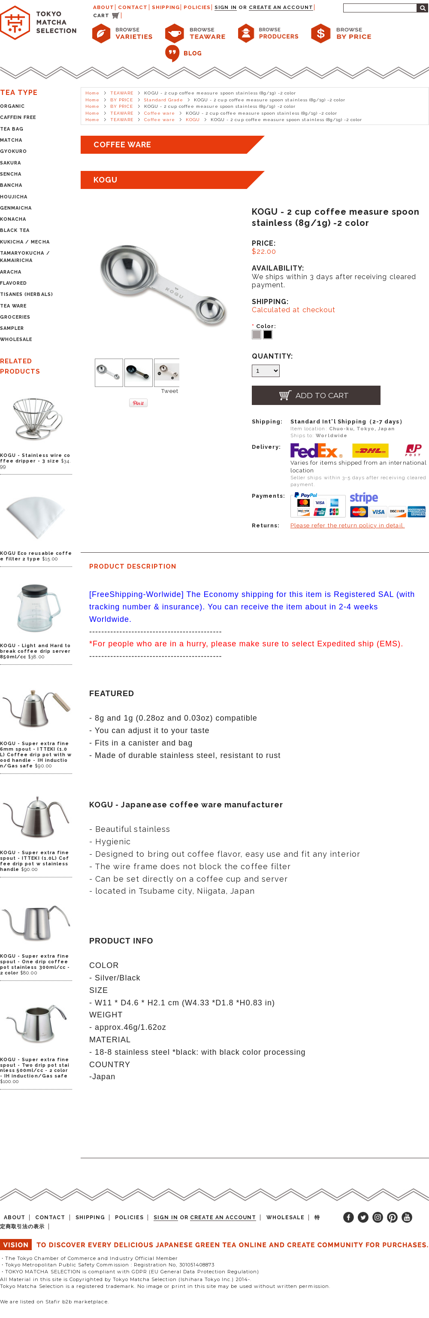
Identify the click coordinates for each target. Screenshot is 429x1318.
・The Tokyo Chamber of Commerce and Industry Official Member (89, 1258)
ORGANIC (12, 106)
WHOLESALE (16, 339)
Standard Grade (164, 99)
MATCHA (11, 140)
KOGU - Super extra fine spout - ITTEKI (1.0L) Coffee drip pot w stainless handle (34, 861)
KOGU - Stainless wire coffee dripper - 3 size (35, 458)
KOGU (193, 119)
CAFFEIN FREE (18, 117)
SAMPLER (12, 328)
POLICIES (197, 7)
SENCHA (10, 174)
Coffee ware (159, 113)
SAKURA (10, 163)
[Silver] (257, 334)
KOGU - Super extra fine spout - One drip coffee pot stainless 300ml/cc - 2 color (35, 964)
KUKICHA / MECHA (25, 242)
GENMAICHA (16, 208)
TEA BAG (12, 129)
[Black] (267, 334)
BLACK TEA (15, 230)
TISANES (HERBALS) (26, 294)
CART (101, 15)
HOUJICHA (13, 197)
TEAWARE (121, 93)
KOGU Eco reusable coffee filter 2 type (36, 556)
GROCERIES (15, 317)
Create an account (281, 7)
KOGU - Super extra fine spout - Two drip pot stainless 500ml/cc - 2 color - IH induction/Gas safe (34, 1068)
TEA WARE (13, 306)
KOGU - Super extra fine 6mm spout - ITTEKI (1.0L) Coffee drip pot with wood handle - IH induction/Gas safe (36, 755)
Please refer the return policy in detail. (347, 525)
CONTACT (133, 7)
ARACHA (10, 272)
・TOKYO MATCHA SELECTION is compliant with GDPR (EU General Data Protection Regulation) (129, 1272)
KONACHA (13, 219)
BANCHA (11, 185)
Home (92, 93)
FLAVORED (13, 283)
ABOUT (103, 7)
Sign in (225, 7)
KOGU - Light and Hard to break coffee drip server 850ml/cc (35, 651)
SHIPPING (166, 7)
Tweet (169, 391)
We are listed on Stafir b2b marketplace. (54, 1302)
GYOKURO (13, 151)
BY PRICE (121, 99)
